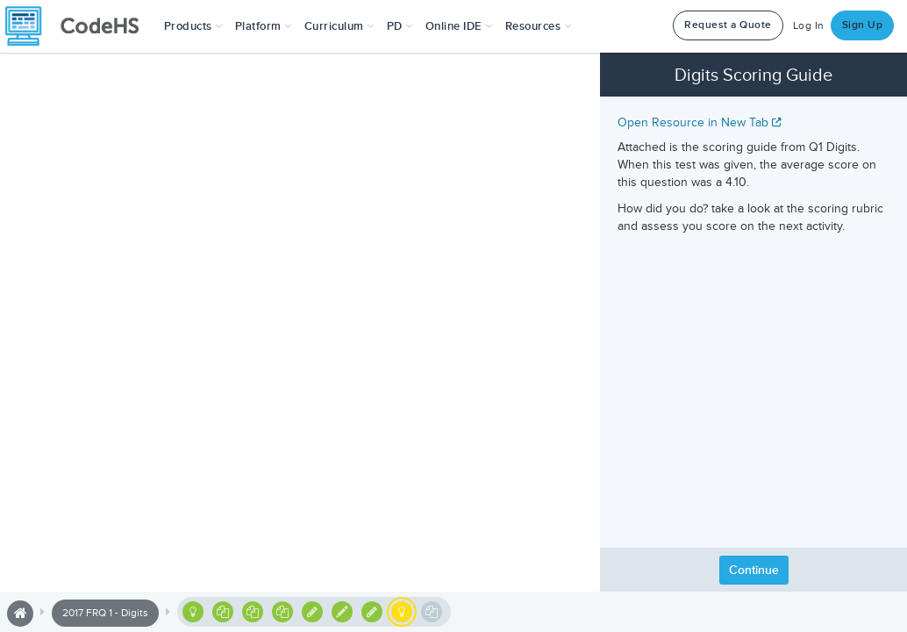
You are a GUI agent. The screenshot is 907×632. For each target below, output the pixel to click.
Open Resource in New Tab (700, 122)
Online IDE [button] (459, 26)
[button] (193, 26)
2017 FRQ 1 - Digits (105, 613)
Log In (809, 25)
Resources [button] (538, 26)
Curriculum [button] (339, 26)
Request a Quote (728, 25)
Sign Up (862, 25)
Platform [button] (263, 26)
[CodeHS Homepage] (79, 26)
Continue (754, 570)
